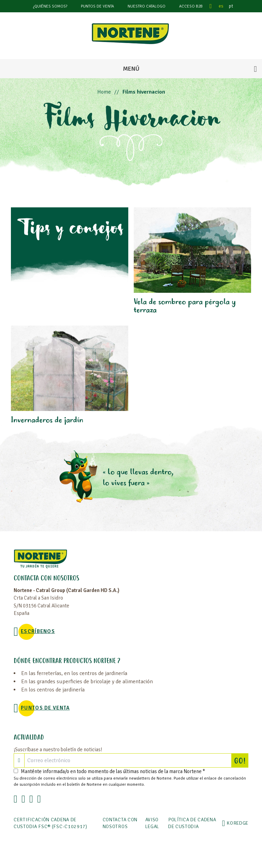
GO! (241, 760)
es (221, 6)
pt (231, 6)
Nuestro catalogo (146, 6)
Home (104, 91)
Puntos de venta (97, 6)
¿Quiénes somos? (50, 6)
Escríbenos (38, 631)
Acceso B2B (191, 6)
